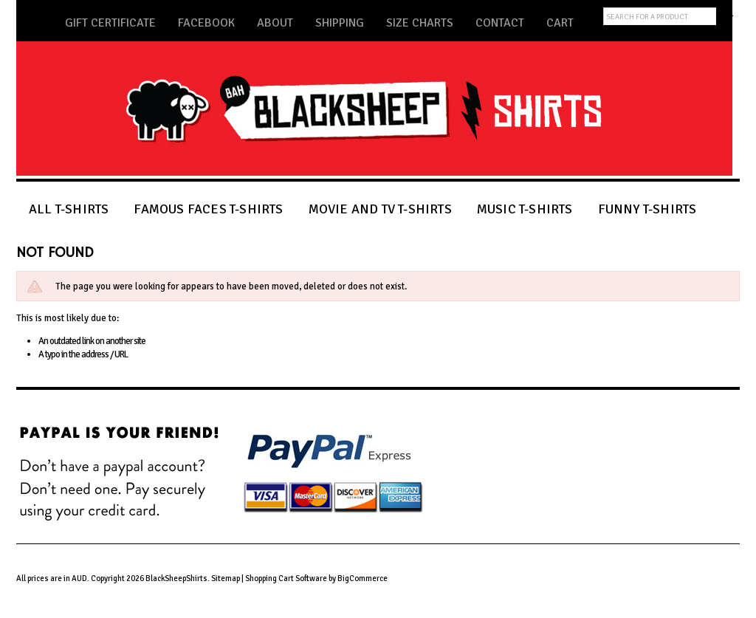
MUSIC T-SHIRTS (525, 208)
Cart (560, 23)
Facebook (206, 23)
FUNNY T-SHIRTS (647, 208)
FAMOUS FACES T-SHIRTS (208, 208)
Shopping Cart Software (286, 578)
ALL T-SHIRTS (69, 208)
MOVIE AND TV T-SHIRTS (380, 208)
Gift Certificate (110, 23)
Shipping (339, 23)
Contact (499, 23)
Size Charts (419, 23)
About (275, 23)
